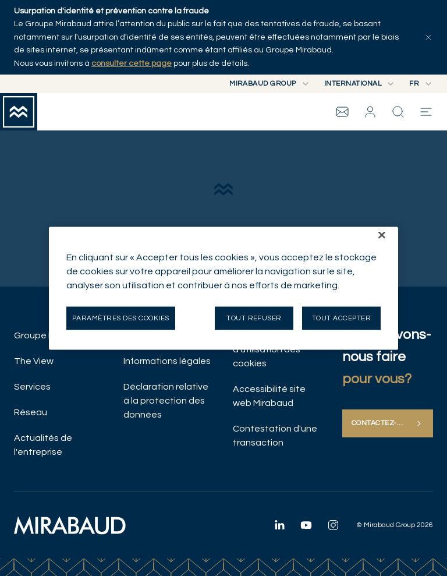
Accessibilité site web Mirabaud (269, 396)
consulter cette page (131, 63)
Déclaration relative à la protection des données (165, 400)
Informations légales (167, 361)
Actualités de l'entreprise (43, 445)
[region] (223, 288)
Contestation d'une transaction (275, 435)
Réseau (30, 412)
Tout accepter (341, 317)
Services (32, 386)
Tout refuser (254, 317)
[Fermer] (382, 235)
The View (34, 361)
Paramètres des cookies (120, 317)
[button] (370, 112)
